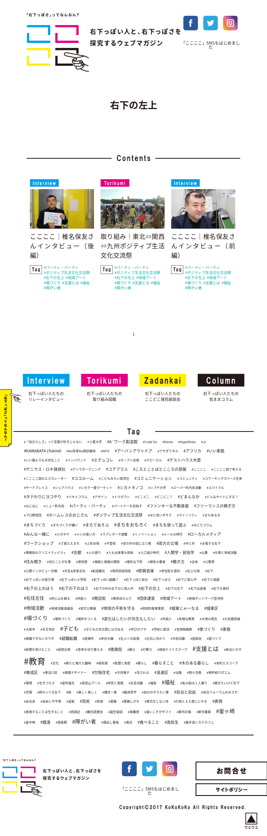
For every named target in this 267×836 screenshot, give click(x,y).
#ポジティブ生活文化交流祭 (67, 272)
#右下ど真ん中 (186, 580)
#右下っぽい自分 (136, 580)
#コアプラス (117, 469)
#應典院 (115, 649)
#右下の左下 (174, 588)
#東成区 (31, 672)
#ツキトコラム (77, 497)
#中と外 (189, 543)
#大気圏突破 (231, 619)
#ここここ (199, 469)
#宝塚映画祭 (183, 629)
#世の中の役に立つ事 (136, 543)
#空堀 (28, 692)
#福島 (152, 683)
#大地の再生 (208, 619)
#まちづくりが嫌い (64, 525)
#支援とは (70, 283)
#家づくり (206, 629)
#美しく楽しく (86, 692)
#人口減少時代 (149, 553)
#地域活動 (34, 608)
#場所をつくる (86, 619)
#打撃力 (146, 649)
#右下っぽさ (162, 580)
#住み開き (33, 562)
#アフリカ (192, 451)
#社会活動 (136, 683)
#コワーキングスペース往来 (222, 478)
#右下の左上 (54, 277)
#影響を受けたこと (37, 649)
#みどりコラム (202, 525)
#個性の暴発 (156, 562)
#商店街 (99, 598)
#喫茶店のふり (121, 598)
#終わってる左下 (49, 692)
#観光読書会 (94, 712)
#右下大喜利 (220, 588)
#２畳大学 (94, 442)
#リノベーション (144, 534)
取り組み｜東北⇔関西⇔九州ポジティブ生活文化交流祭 (133, 246)
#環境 (28, 683)
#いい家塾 (215, 451)
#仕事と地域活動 (225, 553)
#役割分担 (63, 649)
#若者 (99, 701)
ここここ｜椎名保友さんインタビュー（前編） (203, 246)
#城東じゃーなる (184, 608)
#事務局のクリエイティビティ (45, 553)
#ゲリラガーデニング (86, 469)
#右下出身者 (197, 588)
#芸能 (70, 701)
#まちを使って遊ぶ (169, 525)
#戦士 (131, 649)
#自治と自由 (185, 692)
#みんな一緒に (37, 534)
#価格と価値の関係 (106, 562)
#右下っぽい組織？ (105, 580)
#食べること (148, 722)
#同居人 (81, 598)
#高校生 (172, 722)
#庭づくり (214, 638)
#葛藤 (112, 701)
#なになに (31, 506)
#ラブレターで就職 (114, 534)
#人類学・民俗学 (179, 553)
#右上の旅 (192, 571)
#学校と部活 (160, 629)
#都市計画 (184, 712)
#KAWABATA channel (42, 451)
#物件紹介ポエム (219, 672)
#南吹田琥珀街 (120, 571)
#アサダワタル (168, 451)
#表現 (217, 701)
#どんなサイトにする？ (221, 497)
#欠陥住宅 (101, 672)
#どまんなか (189, 497)
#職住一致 (109, 692)
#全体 (194, 562)
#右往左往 (34, 598)
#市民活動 (178, 638)
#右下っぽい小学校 (72, 580)
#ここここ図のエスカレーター (45, 478)
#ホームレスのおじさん (67, 515)
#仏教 (204, 553)
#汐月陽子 (122, 672)
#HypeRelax (187, 442)
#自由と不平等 (50, 701)
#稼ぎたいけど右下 (226, 683)
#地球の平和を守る (118, 608)
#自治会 (29, 701)
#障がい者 (52, 288)
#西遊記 (74, 712)
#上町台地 (92, 543)
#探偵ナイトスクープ (172, 649)
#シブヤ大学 (157, 488)
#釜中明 (29, 722)
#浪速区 (161, 672)
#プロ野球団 (32, 515)
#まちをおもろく (131, 524)
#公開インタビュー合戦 (40, 571)
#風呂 (128, 722)
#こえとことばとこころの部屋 (159, 469)
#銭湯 (45, 722)
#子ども (69, 628)
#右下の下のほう (73, 588)
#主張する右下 (210, 543)
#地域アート (76, 277)
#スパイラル (215, 488)
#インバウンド (76, 460)
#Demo (168, 442)
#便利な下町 (134, 562)
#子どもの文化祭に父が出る (104, 629)
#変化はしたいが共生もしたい (128, 619)
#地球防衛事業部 (152, 608)
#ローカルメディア (204, 534)
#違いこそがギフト (157, 712)
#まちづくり (35, 525)
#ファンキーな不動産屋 (168, 506)
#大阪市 (29, 629)
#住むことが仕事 (59, 562)
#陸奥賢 (61, 722)
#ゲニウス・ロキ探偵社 (44, 469)
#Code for (150, 442)
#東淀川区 (50, 672)
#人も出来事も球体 (119, 553)
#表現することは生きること (44, 712)
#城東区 (211, 608)
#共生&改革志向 (73, 571)
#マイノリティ (187, 515)
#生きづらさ (46, 683)
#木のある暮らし (194, 663)
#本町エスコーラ (226, 663)
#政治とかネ (233, 649)
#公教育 (208, 562)
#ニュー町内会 (54, 506)
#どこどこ (142, 497)
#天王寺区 (47, 629)
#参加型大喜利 (169, 571)
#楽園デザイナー (75, 672)
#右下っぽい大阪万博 (39, 580)
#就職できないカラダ (39, 638)
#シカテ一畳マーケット (95, 488)
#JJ (203, 442)
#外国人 (166, 619)
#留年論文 (67, 683)
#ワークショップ (39, 543)
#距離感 (133, 712)
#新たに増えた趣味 (77, 663)
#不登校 (110, 543)
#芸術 (85, 701)
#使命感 (81, 562)
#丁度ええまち (69, 543)
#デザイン (100, 497)
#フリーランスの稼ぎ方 (214, 506)
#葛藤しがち (130, 701)
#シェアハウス (63, 488)
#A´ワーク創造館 (122, 442)
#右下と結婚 (210, 580)
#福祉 (85, 283)
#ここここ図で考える (226, 469)
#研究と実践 (114, 683)
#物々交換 (194, 672)
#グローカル (153, 460)
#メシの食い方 (85, 534)
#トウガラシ (121, 497)
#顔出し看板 (110, 722)
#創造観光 (98, 571)
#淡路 (178, 672)
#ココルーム (83, 478)
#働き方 (178, 562)
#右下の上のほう (39, 588)
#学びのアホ (137, 629)
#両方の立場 (167, 543)
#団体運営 (146, 598)
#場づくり (52, 283)
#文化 (55, 663)
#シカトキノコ (130, 488)
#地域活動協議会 (61, 608)
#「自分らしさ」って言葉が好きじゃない (53, 442)
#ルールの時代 (172, 534)
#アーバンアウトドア (133, 451)
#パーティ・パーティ (61, 267)
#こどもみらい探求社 (114, 478)
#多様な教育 (186, 619)
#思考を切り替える (89, 649)
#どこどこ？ (163, 497)
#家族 (226, 629)
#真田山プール (90, 683)
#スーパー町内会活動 (186, 488)
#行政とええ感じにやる (190, 701)
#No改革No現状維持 (81, 451)
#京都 (76, 553)
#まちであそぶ (96, 525)
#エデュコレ (102, 460)
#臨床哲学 (129, 692)
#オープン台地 (129, 460)
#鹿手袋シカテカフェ (199, 722)
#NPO (105, 451)
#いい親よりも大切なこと (42, 460)
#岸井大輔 (106, 638)
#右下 (209, 571)
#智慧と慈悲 (121, 663)
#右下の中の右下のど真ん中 (113, 588)
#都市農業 (203, 712)
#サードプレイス (36, 488)
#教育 (34, 661)
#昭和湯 (102, 663)
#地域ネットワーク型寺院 (205, 598)
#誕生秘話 (115, 712)
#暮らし (141, 663)
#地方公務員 (87, 608)
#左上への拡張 (129, 638)
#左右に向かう (155, 638)
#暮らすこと (163, 663)
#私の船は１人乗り (193, 683)
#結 (68, 692)
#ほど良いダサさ (160, 515)
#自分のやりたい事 (155, 692)
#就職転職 (68, 638)
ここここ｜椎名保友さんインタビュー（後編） (62, 246)
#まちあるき (211, 515)
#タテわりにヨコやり (42, 497)
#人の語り (94, 553)
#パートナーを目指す (127, 506)
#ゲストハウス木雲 (184, 460)
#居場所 (88, 638)
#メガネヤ (62, 534)
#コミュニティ (187, 478)
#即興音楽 (145, 571)
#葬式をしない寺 (157, 701)
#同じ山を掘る (59, 598)
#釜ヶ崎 (225, 711)
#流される (142, 672)
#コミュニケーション (153, 478)
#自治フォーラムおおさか (219, 692)
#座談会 (196, 638)
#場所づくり (62, 619)
